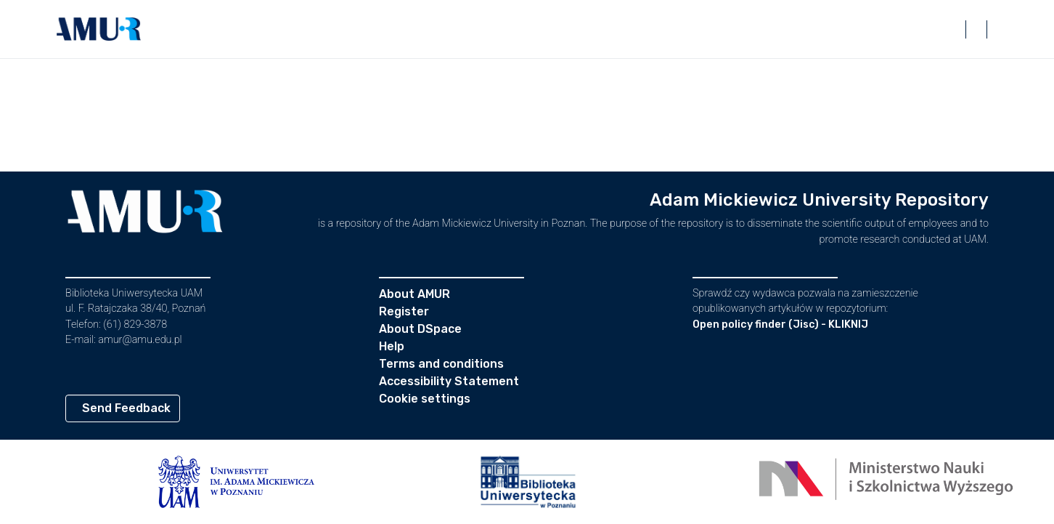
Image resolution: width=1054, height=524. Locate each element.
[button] (99, 29)
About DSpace (420, 329)
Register (404, 311)
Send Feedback (126, 408)
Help (391, 346)
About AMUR (414, 294)
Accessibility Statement (449, 381)
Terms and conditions (441, 364)
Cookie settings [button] (424, 399)
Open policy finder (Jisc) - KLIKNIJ (780, 324)
